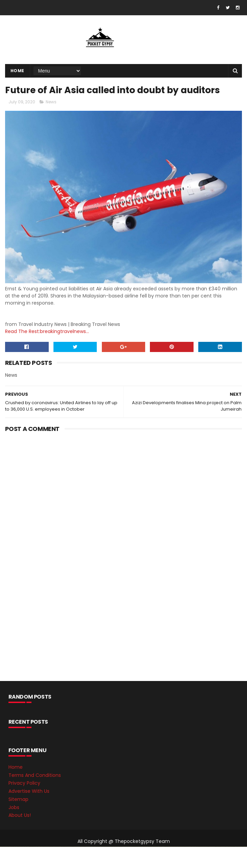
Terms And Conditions (34, 775)
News (51, 102)
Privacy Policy (24, 783)
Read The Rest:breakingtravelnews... (47, 331)
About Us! (19, 815)
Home (17, 71)
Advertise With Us (28, 791)
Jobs (13, 807)
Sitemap (18, 799)
